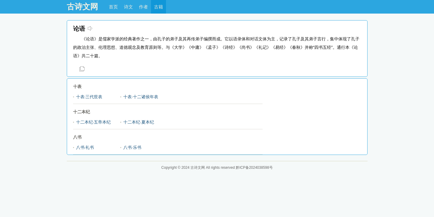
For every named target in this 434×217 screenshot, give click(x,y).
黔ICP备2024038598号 (254, 167)
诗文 (128, 6)
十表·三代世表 (89, 96)
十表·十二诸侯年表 (140, 96)
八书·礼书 (85, 147)
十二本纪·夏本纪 (138, 122)
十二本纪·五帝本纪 (93, 122)
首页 (113, 6)
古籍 (158, 6)
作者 (143, 6)
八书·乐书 (132, 147)
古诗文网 (82, 6)
